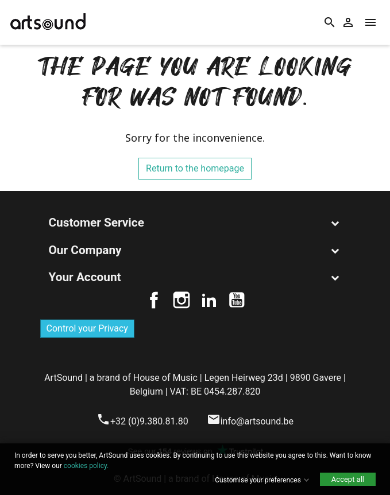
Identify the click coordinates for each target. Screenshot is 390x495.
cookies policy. (86, 466)
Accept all (347, 479)
